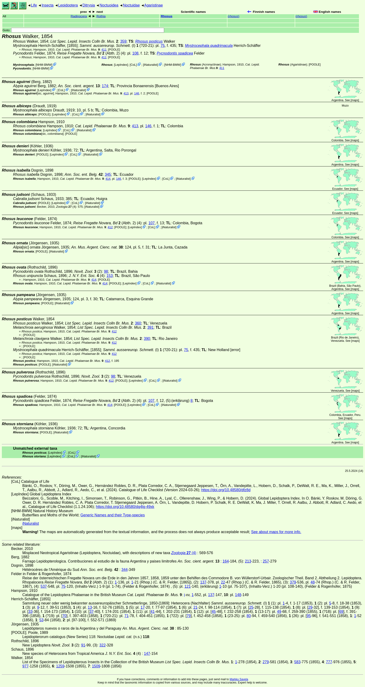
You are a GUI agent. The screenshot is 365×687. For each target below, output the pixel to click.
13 (90, 607)
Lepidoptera (68, 5)
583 (297, 662)
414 (107, 178)
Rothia (100, 16)
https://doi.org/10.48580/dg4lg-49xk (125, 507)
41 (153, 612)
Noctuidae (131, 5)
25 (251, 607)
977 (25, 666)
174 (105, 86)
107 (152, 223)
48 (313, 582)
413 (126, 93)
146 (136, 93)
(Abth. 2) (88, 53)
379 (293, 582)
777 (329, 662)
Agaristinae (153, 5)
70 (64, 616)
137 (203, 582)
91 (83, 645)
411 (103, 49)
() (233, 16)
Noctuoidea (108, 5)
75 (163, 46)
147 (147, 654)
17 (143, 607)
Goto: (83, 30)
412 (110, 227)
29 (310, 607)
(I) (107, 46)
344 (125, 570)
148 (238, 595)
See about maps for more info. (276, 532)
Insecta (47, 5)
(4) (66, 206)
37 (91, 612)
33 (30, 612)
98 (106, 271)
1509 (96, 666)
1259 (60, 666)
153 (109, 276)
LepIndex (121, 64)
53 (41, 620)
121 (187, 586)
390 (147, 339)
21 (195, 607)
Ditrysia (88, 5)
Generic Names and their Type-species (113, 515)
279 (266, 662)
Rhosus (166, 16)
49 (279, 612)
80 (249, 616)
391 (150, 327)
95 (309, 616)
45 (214, 612)
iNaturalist (150, 64)
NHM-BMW (43, 64)
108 (135, 53)
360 (138, 323)
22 (223, 582)
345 (108, 174)
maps (354, 100)
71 (127, 616)
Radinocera (79, 16)
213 (248, 561)
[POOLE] (114, 49)
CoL (133, 64)
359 (123, 41)
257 (266, 561)
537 (44, 586)
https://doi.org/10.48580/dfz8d (225, 490)
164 (226, 561)
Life (34, 5)
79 (188, 616)
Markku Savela (239, 679)
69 (341, 612)
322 (102, 645)
